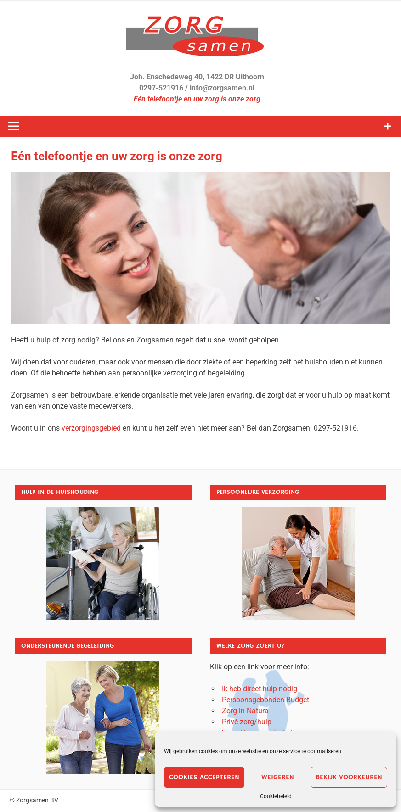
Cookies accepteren (204, 777)
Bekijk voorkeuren (349, 777)
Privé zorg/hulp (246, 721)
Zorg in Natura (245, 710)
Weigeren (277, 777)
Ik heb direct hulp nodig (259, 688)
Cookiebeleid (276, 796)
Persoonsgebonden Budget (265, 699)
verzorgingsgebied (91, 428)
